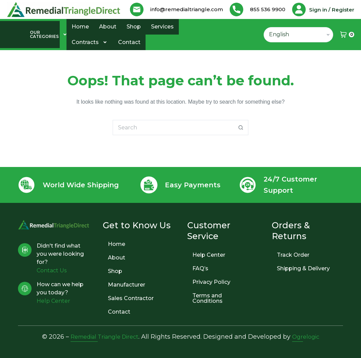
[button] (32, 46)
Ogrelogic (310, 336)
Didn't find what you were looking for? (60, 254)
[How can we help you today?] (25, 288)
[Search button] (240, 139)
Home (80, 38)
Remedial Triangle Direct (102, 336)
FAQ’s (200, 268)
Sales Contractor (131, 298)
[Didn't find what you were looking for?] (25, 250)
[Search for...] (173, 139)
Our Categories (32, 46)
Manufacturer (126, 284)
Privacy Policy (211, 282)
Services (162, 38)
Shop (134, 38)
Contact (129, 53)
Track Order (293, 255)
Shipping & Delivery (303, 268)
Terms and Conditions (207, 298)
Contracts (90, 53)
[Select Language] (298, 46)
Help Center (208, 255)
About (107, 38)
